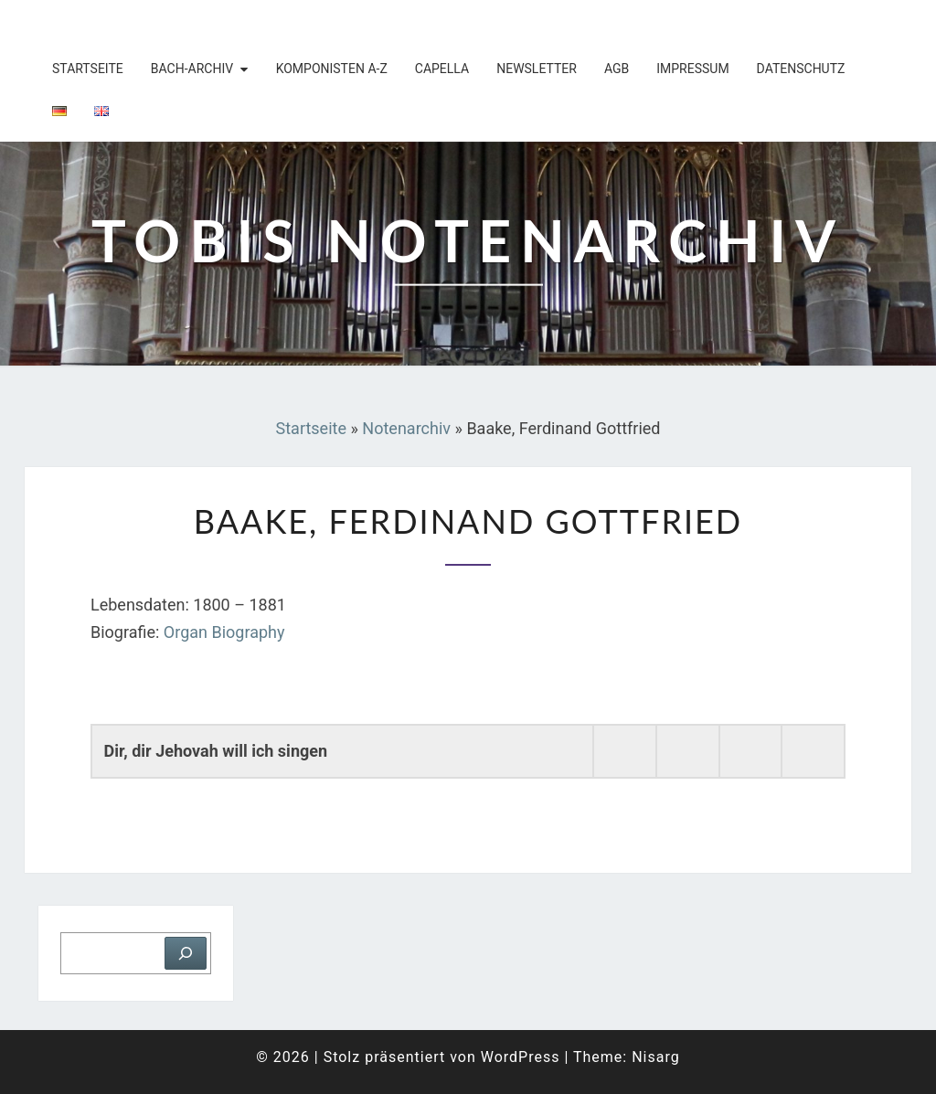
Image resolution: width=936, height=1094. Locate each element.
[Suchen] (186, 953)
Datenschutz (801, 68)
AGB (616, 68)
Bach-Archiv (192, 68)
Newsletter (536, 68)
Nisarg (656, 1057)
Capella (442, 68)
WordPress (520, 1057)
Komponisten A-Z (332, 68)
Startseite (87, 68)
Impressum (692, 68)
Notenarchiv (406, 428)
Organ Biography (224, 632)
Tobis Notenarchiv (143, 23)
